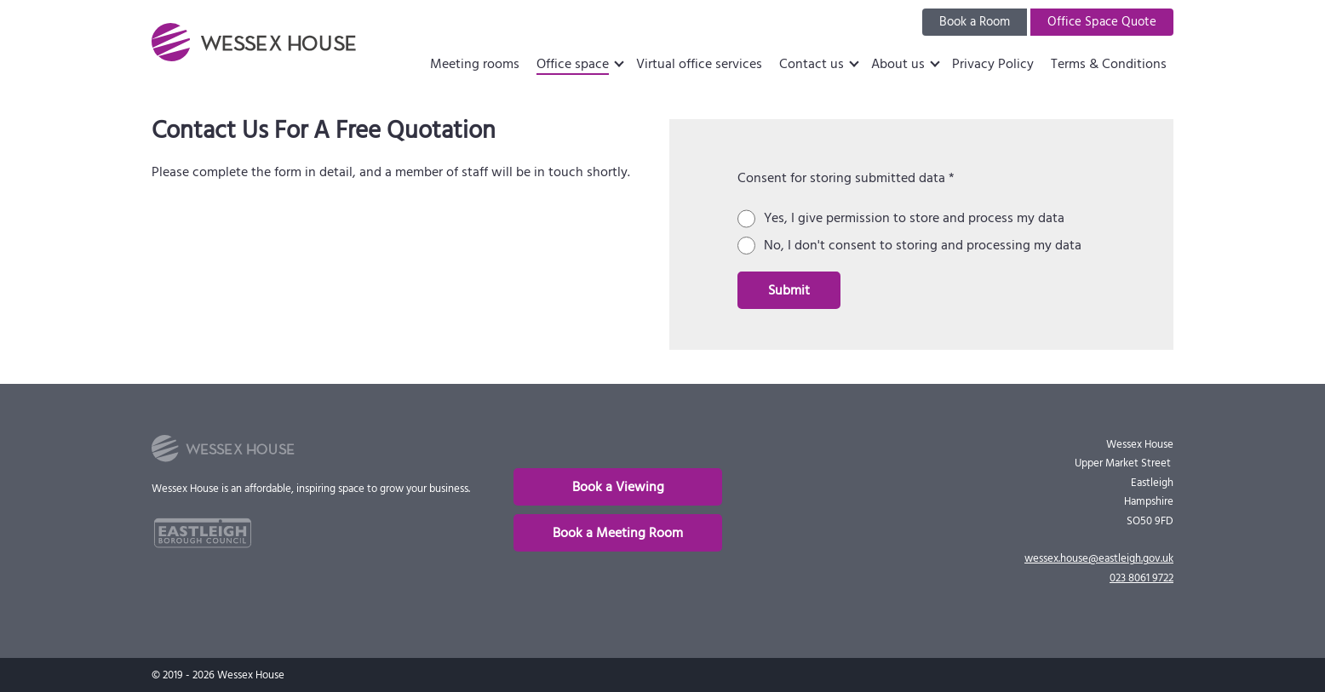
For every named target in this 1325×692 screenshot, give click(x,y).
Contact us (811, 63)
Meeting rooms (474, 63)
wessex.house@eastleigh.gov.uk (1098, 558)
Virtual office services (699, 63)
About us (898, 63)
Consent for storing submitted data (846, 178)
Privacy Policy (993, 63)
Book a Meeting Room (618, 532)
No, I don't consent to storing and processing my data (922, 245)
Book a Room (974, 22)
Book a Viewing (618, 487)
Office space (572, 63)
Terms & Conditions (1109, 63)
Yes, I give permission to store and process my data (914, 218)
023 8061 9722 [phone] (1141, 578)
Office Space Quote (1101, 22)
